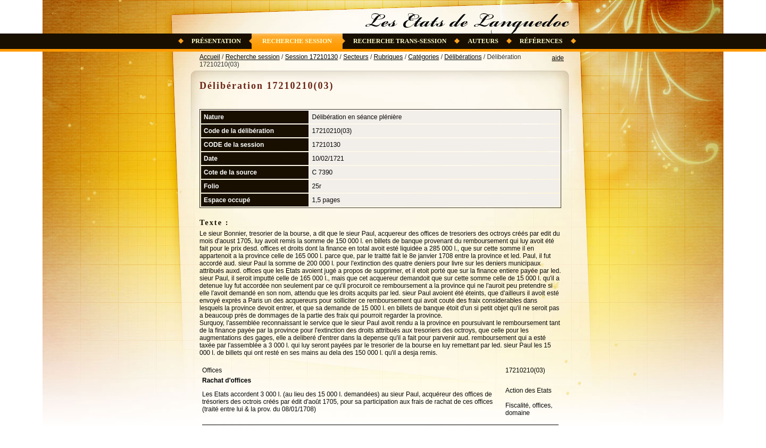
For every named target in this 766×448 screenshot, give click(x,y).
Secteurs (355, 57)
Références (541, 41)
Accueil (209, 57)
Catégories (423, 57)
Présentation (216, 41)
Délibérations (462, 57)
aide (558, 58)
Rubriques (388, 57)
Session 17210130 (311, 57)
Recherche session (297, 41)
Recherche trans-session (400, 41)
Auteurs (483, 41)
